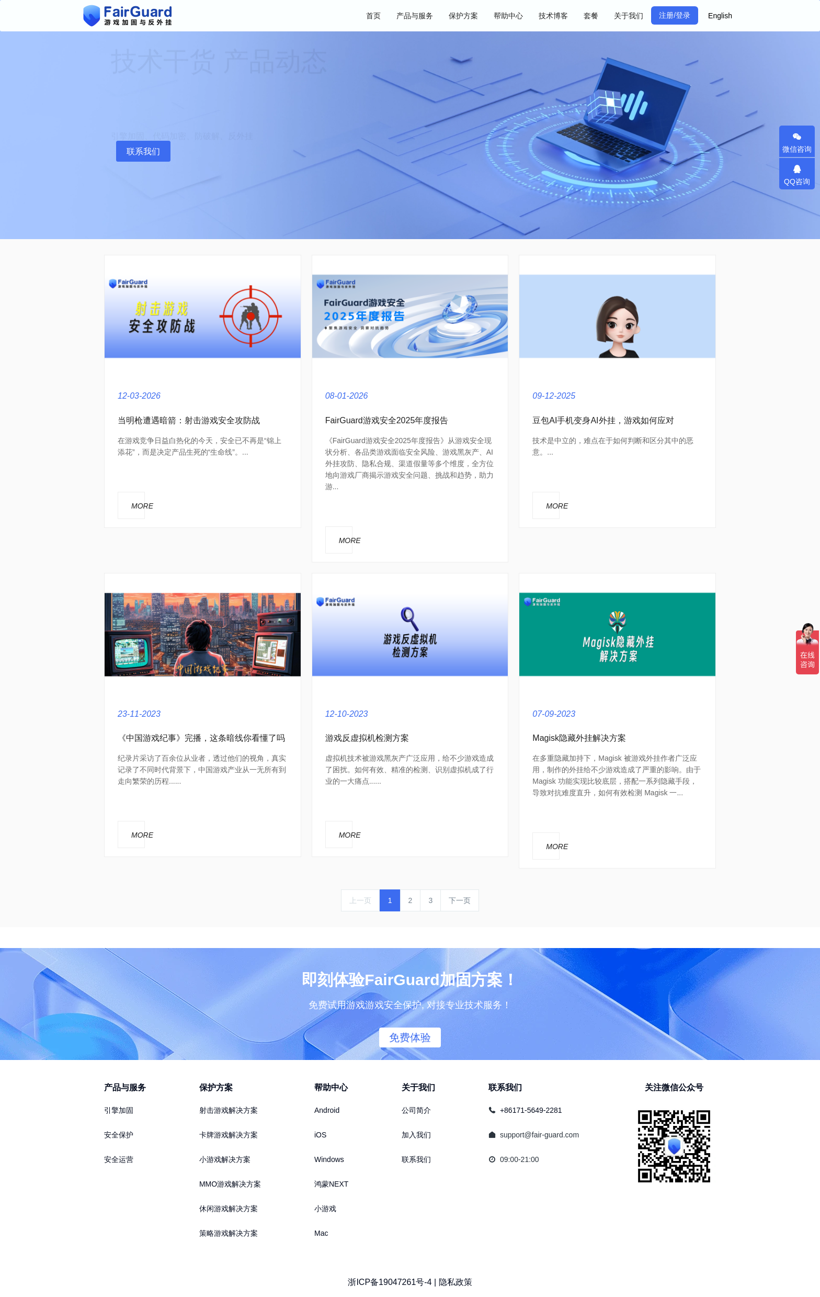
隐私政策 (455, 1282)
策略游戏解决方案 (228, 1233)
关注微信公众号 (674, 1087)
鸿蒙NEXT (331, 1184)
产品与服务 (125, 1087)
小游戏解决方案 (224, 1159)
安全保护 (118, 1135)
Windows (329, 1159)
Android (326, 1110)
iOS (320, 1135)
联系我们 (143, 151)
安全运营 (118, 1159)
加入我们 (416, 1135)
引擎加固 (118, 1110)
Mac (321, 1233)
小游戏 (325, 1208)
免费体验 (410, 1037)
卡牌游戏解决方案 (228, 1135)
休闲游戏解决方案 (228, 1208)
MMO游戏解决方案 (230, 1184)
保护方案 (216, 1087)
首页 (373, 16)
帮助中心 (331, 1087)
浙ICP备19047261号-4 (389, 1282)
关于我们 (418, 1087)
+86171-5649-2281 (531, 1110)
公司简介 (416, 1110)
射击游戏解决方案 (228, 1110)
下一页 (460, 900)
